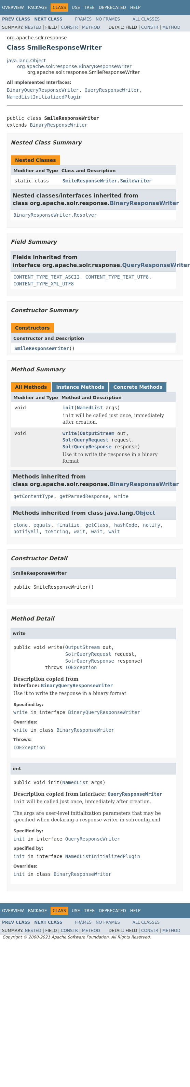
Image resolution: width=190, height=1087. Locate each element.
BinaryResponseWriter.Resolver (55, 215)
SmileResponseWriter (41, 348)
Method (91, 27)
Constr (69, 27)
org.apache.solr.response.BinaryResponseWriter (74, 66)
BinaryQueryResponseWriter (43, 90)
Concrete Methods (138, 387)
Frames (83, 19)
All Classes (146, 19)
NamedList (90, 407)
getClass (96, 525)
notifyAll (26, 531)
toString (56, 531)
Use (76, 7)
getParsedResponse (83, 496)
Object (145, 513)
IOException (81, 667)
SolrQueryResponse (87, 446)
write (70, 433)
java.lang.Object (26, 60)
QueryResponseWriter (112, 90)
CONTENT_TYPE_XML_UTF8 (43, 283)
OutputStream (97, 433)
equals (42, 525)
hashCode (125, 525)
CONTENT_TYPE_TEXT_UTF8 (117, 277)
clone (20, 525)
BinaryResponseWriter (58, 125)
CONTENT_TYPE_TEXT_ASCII (46, 277)
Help (135, 7)
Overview (13, 7)
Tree (89, 7)
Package (37, 7)
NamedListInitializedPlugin (44, 97)
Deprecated (112, 7)
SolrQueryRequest (86, 440)
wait (79, 531)
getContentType (33, 496)
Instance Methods (80, 387)
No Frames (108, 19)
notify (151, 525)
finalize (67, 525)
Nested (33, 27)
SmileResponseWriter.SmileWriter (107, 180)
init (68, 407)
